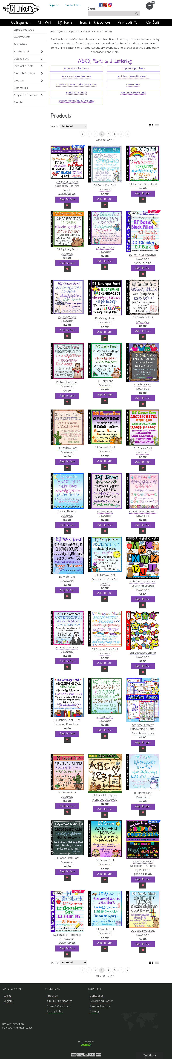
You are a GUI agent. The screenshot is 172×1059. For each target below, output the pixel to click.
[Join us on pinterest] (105, 4)
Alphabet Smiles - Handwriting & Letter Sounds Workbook (142, 729)
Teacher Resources (95, 22)
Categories (21, 22)
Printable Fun (129, 22)
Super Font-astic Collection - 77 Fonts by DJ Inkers (143, 866)
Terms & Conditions (59, 1006)
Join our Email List (100, 1006)
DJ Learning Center (101, 1001)
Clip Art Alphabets (133, 68)
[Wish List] (67, 206)
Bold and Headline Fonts (133, 76)
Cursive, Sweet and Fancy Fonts (76, 84)
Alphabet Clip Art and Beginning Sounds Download (142, 586)
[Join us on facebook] (101, 4)
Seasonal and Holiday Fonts (76, 100)
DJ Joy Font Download (143, 184)
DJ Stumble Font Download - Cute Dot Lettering (105, 579)
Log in (7, 996)
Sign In (54, 5)
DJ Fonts (65, 22)
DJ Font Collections (76, 68)
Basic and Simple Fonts (76, 76)
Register (8, 1001)
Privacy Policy (55, 1011)
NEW (86, 27)
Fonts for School (76, 92)
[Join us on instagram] (110, 4)
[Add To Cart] (67, 200)
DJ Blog (94, 1011)
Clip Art (45, 22)
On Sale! (153, 22)
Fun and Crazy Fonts (133, 92)
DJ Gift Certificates (59, 1001)
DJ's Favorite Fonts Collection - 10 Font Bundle (67, 186)
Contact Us (72, 5)
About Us (52, 996)
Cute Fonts (133, 84)
